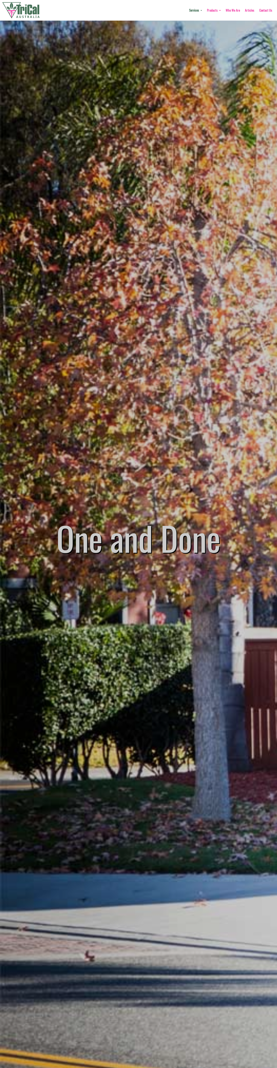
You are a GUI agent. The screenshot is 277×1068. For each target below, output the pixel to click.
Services (194, 10)
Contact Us (265, 10)
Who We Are (233, 10)
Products (212, 10)
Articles (249, 10)
